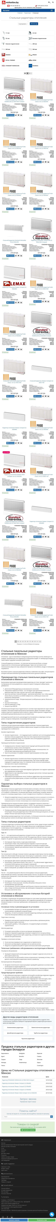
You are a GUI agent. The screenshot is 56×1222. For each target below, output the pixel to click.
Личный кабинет (5, 1188)
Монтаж (3, 1143)
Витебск (21, 1056)
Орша (39, 1062)
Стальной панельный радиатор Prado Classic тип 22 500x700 (14, 147)
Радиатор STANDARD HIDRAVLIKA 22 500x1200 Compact (41, 241)
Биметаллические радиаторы (41, 1027)
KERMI (34, 60)
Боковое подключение (39, 38)
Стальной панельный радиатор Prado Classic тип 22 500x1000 (14, 381)
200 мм (35, 44)
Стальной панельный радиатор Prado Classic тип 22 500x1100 (41, 475)
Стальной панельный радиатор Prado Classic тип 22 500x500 (41, 100)
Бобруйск (22, 1053)
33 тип (8, 38)
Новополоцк (23, 1062)
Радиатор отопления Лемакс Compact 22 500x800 (14, 288)
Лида (20, 1059)
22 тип (34, 33)
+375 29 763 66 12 (15, 5)
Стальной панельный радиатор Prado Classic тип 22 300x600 (41, 428)
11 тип (8, 33)
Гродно (3, 1059)
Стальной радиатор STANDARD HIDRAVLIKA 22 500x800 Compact (41, 569)
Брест (3, 1056)
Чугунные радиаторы (27, 1038)
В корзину (10, 115)
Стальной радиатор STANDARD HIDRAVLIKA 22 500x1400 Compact (14, 522)
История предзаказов (6, 1190)
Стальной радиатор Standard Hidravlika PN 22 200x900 (14, 616)
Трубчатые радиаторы (41, 1033)
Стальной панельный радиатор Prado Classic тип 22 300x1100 (41, 616)
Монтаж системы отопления (8, 1146)
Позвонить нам (42, 1220)
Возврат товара (5, 1168)
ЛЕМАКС (8, 55)
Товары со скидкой (6, 1182)
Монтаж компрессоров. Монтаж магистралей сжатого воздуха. (17, 1145)
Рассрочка (3, 1155)
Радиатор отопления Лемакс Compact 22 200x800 (42, 522)
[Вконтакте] (12, 1217)
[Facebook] (8, 1217)
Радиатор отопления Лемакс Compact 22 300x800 (14, 428)
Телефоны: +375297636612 (8, 1200)
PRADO (35, 55)
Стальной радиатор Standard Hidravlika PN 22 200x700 (14, 241)
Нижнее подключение (12, 44)
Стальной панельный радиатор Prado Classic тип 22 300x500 (14, 569)
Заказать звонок (14, 1220)
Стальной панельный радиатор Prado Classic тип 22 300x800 (14, 194)
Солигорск (40, 1065)
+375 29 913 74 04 (43, 5)
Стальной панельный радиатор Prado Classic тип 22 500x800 (14, 335)
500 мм (35, 49)
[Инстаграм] (3, 1217)
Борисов (39, 1053)
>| (40, 641)
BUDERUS (35, 65)
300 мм (8, 49)
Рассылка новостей (6, 1193)
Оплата (3, 1151)
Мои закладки (4, 1192)
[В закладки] (18, 115)
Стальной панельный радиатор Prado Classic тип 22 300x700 (41, 147)
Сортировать (23, 24)
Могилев (39, 1059)
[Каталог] (51, 10)
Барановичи (5, 1053)
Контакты (3, 1150)
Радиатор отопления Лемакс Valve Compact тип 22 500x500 (14, 475)
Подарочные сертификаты (8, 1178)
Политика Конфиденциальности (9, 1158)
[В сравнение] (21, 115)
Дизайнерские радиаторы (15, 1033)
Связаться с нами (5, 1167)
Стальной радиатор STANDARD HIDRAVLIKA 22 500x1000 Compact (14, 100)
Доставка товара (5, 1153)
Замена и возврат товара (7, 1157)
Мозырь (3, 1062)
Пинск (3, 1065)
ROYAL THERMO (10, 60)
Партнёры (3, 1180)
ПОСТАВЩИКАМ (5, 1160)
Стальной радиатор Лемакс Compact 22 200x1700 (41, 381)
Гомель (39, 1056)
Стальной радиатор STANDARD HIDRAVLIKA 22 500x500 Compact (41, 335)
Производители (5, 1176)
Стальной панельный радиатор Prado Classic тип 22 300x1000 (41, 288)
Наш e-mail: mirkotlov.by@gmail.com (10, 1203)
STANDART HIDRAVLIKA (12, 65)
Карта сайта (4, 1170)
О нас (2, 1148)
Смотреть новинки (28, 1130)
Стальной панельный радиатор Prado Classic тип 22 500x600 (41, 194)
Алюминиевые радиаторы (15, 1027)
